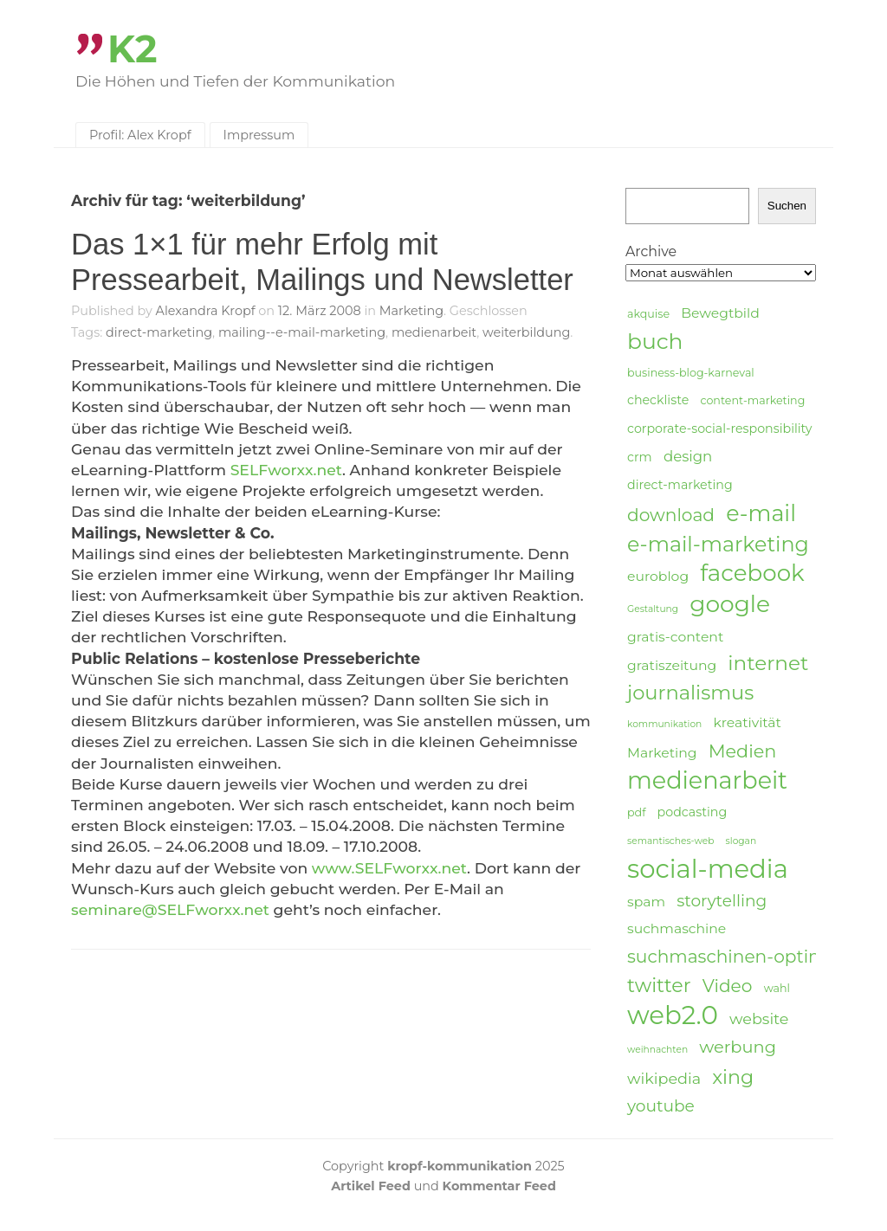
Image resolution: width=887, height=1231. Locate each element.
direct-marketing (159, 332)
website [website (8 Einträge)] (758, 1018)
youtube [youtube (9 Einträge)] (661, 1106)
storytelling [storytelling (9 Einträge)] (722, 901)
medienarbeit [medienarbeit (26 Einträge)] (707, 781)
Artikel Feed (371, 1186)
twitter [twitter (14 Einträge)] (659, 985)
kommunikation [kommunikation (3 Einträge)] (664, 724)
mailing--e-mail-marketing (301, 332)
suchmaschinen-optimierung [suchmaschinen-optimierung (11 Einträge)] (755, 956)
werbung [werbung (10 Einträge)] (737, 1046)
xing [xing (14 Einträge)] (733, 1077)
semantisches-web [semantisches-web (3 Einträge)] (670, 841)
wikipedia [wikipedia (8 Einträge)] (664, 1078)
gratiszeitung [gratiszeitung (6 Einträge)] (671, 665)
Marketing (411, 311)
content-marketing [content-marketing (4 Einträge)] (752, 400)
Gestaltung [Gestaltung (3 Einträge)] (652, 609)
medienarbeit (434, 332)
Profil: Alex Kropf (140, 135)
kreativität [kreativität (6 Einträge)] (746, 722)
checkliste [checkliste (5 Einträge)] (658, 400)
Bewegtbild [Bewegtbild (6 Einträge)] (720, 313)
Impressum (259, 135)
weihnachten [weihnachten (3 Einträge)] (657, 1049)
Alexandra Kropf (206, 311)
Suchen (786, 205)
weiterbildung (526, 332)
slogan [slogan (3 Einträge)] (741, 841)
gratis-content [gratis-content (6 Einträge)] (675, 636)
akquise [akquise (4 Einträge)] (648, 313)
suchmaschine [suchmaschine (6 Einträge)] (676, 928)
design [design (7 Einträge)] (688, 456)
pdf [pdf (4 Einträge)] (636, 812)
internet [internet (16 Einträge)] (768, 663)
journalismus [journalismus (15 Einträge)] (690, 692)
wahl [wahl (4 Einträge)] (777, 988)
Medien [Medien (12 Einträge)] (743, 751)
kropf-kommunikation (459, 1166)
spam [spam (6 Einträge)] (646, 901)
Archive (651, 251)
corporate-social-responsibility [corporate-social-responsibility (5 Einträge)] (720, 428)
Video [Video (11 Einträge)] (727, 985)
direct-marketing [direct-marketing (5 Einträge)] (680, 485)
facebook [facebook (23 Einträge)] (752, 573)
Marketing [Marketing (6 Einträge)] (662, 752)
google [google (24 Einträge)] (730, 604)
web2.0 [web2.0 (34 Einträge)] (672, 1015)
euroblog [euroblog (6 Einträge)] (658, 576)
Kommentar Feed (499, 1186)
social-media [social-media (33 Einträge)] (707, 869)
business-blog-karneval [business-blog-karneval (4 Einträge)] (690, 372)
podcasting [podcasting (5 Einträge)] (692, 812)
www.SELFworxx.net (389, 868)
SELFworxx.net (286, 470)
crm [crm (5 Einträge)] (639, 457)
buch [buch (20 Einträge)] (655, 341)
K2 (132, 49)
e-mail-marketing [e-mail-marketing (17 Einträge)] (718, 544)
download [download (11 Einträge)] (671, 514)
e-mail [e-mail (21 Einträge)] (761, 512)
